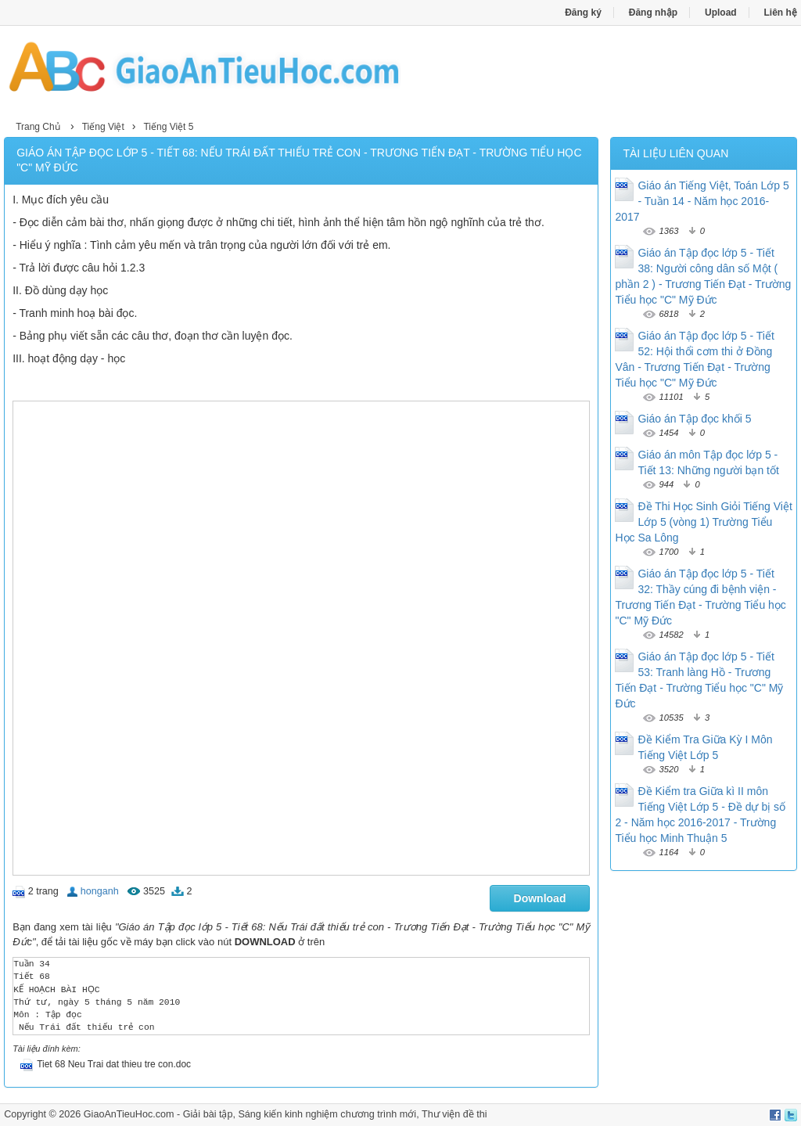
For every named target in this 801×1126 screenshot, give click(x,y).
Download (540, 898)
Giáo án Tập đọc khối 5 (694, 418)
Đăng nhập (653, 12)
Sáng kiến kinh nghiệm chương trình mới (327, 1114)
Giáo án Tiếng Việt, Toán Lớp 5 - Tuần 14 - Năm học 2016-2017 (701, 201)
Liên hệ (780, 12)
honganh (100, 891)
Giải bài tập (208, 1114)
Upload (721, 12)
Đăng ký (583, 12)
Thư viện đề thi (454, 1114)
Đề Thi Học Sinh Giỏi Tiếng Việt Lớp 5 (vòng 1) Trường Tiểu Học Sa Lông (703, 522)
